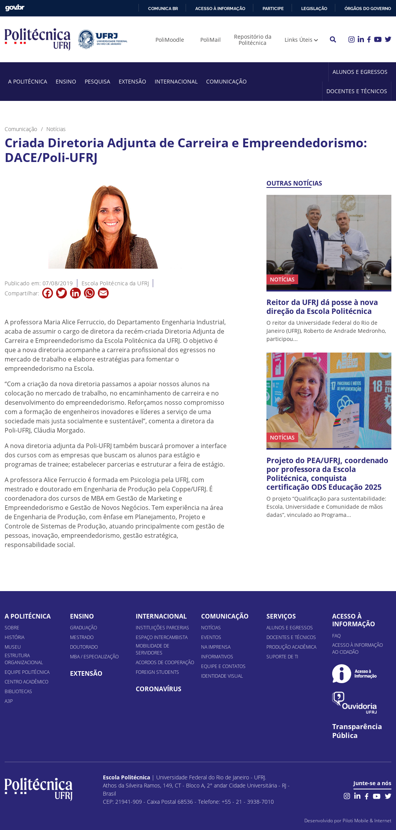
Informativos (217, 656)
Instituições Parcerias (162, 627)
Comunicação (226, 81)
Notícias (211, 627)
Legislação (314, 8)
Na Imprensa (215, 647)
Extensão (132, 81)
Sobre (12, 627)
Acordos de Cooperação (165, 662)
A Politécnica (27, 81)
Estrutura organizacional (24, 659)
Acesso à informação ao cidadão (357, 648)
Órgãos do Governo (368, 8)
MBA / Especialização (94, 656)
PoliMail (210, 39)
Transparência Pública (357, 731)
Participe (273, 8)
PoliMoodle (169, 39)
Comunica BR (163, 8)
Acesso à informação (220, 8)
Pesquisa (97, 81)
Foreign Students (157, 672)
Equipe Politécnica (27, 672)
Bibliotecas (18, 691)
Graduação (83, 627)
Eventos (211, 637)
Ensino (66, 81)
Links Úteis (298, 39)
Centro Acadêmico (26, 681)
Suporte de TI (282, 656)
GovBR (14, 8)
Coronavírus (158, 689)
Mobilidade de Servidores (152, 649)
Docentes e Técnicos (356, 91)
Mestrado (82, 637)
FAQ (336, 635)
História (14, 637)
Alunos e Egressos (360, 71)
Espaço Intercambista (162, 637)
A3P (9, 701)
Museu (13, 647)
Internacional (176, 81)
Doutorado (84, 647)
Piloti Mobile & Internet (367, 820)
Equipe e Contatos (223, 666)
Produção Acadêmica (291, 647)
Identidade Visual (222, 676)
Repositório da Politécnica (252, 39)
